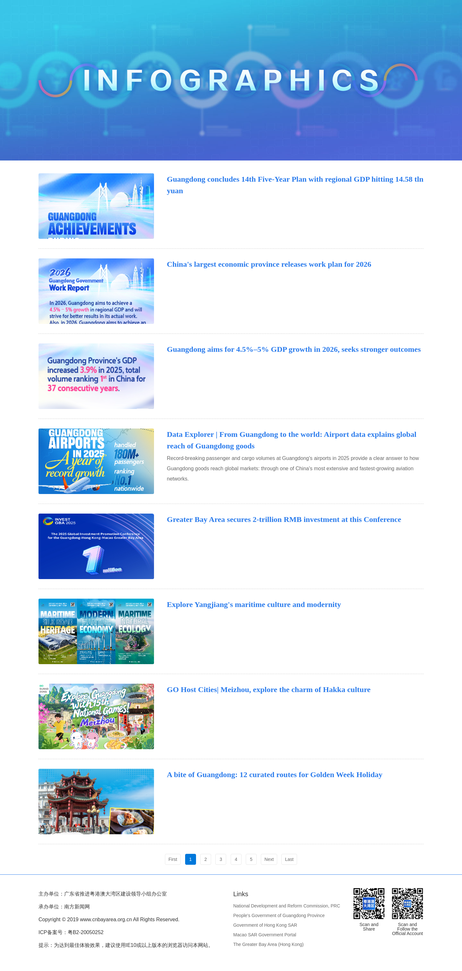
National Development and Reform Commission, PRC (286, 905)
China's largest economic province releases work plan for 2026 (269, 264)
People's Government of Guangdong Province (279, 915)
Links (240, 894)
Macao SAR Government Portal (264, 934)
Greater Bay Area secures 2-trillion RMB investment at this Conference (284, 519)
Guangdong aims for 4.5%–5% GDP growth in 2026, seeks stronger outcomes (294, 349)
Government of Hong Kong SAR (265, 925)
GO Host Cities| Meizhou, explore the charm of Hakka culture (269, 689)
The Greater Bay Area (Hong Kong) (268, 944)
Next (269, 859)
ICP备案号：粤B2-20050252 (71, 932)
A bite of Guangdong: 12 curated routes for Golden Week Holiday (274, 774)
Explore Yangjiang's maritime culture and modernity (254, 604)
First (172, 859)
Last (289, 859)
